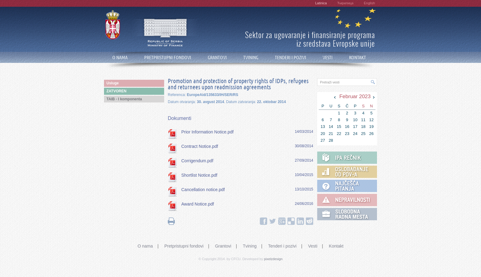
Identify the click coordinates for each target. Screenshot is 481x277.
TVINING (250, 57)
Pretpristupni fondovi (184, 246)
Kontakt (336, 246)
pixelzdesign (273, 259)
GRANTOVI (217, 57)
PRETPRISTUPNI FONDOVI (167, 57)
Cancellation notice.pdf (203, 189)
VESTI (328, 57)
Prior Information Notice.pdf (207, 131)
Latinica (321, 3)
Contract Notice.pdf (199, 146)
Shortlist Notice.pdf (199, 175)
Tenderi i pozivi (282, 246)
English (369, 3)
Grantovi (223, 246)
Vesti (312, 246)
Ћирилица (345, 3)
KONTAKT (357, 57)
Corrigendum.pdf (197, 160)
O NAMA (120, 57)
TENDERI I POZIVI (290, 57)
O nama (145, 246)
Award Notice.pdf (197, 204)
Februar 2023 (355, 96)
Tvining (249, 246)
